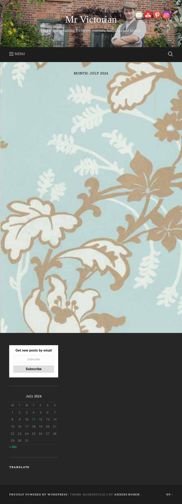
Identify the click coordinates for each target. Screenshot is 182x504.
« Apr (13, 447)
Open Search (169, 54)
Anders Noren (127, 494)
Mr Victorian (91, 19)
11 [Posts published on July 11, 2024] (34, 419)
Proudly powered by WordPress (38, 494)
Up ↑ (169, 494)
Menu (20, 54)
